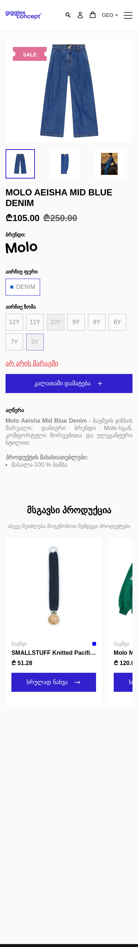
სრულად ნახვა (54, 682)
